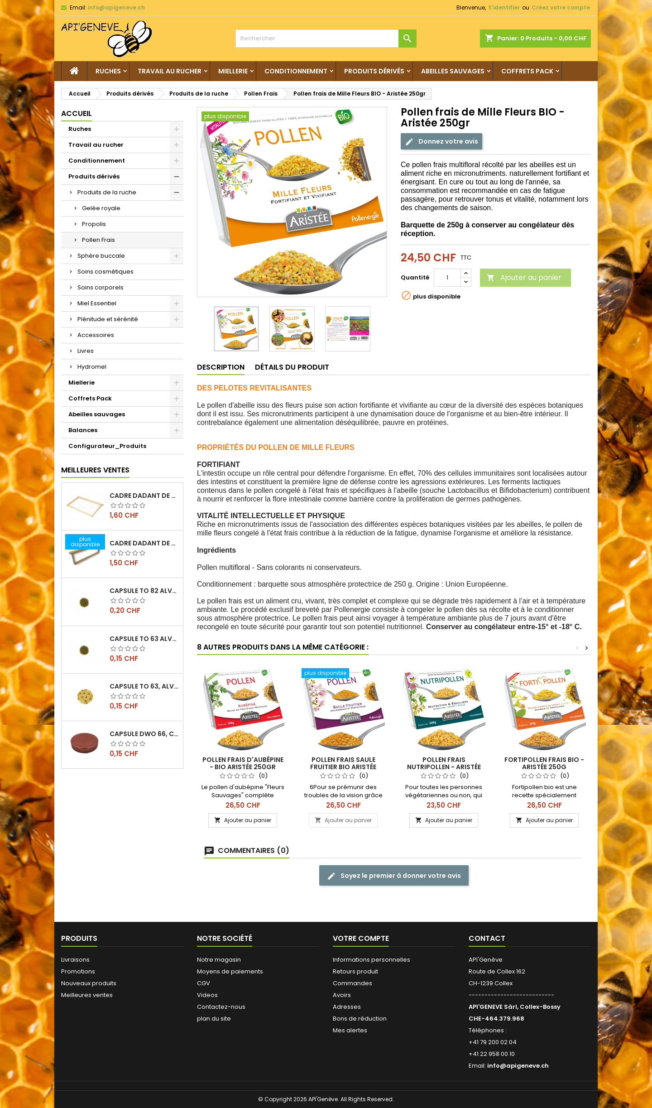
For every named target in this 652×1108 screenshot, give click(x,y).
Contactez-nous (221, 1006)
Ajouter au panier (524, 277)
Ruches (108, 71)
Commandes (352, 983)
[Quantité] (447, 278)
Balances (82, 430)
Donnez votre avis (441, 141)
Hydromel (91, 366)
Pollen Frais (98, 240)
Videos (207, 995)
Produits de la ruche (106, 192)
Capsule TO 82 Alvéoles (144, 590)
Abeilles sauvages (452, 71)
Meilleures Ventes (95, 470)
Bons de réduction (360, 1018)
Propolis (94, 224)
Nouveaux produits (88, 983)
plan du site (214, 1018)
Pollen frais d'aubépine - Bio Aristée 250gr (242, 763)
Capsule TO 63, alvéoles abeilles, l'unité (144, 686)
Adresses (347, 1006)
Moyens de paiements (230, 971)
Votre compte (361, 938)
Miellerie (233, 71)
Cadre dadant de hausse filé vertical (144, 543)
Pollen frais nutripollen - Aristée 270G (444, 767)
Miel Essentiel (96, 303)
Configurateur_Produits (107, 446)
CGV (203, 983)
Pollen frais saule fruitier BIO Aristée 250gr (343, 767)
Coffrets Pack (527, 71)
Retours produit (355, 971)
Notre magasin (219, 959)
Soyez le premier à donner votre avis (394, 876)
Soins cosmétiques (105, 271)
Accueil (76, 113)
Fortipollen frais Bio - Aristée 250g (544, 763)
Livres (85, 351)
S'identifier (504, 7)
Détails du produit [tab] (292, 367)
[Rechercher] (326, 38)
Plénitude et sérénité (107, 319)
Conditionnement (295, 71)
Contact (487, 938)
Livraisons (75, 959)
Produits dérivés (374, 71)
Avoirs (342, 995)
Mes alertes (350, 1030)
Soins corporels (100, 287)
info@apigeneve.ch (116, 7)
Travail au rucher (169, 71)
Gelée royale (101, 208)
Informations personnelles (371, 959)
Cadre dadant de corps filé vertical (144, 495)
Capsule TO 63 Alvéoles (144, 638)
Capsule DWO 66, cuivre (144, 733)
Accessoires (95, 335)
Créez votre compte (561, 7)
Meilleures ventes (87, 995)
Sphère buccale (101, 255)
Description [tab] (220, 367)
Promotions (78, 971)
